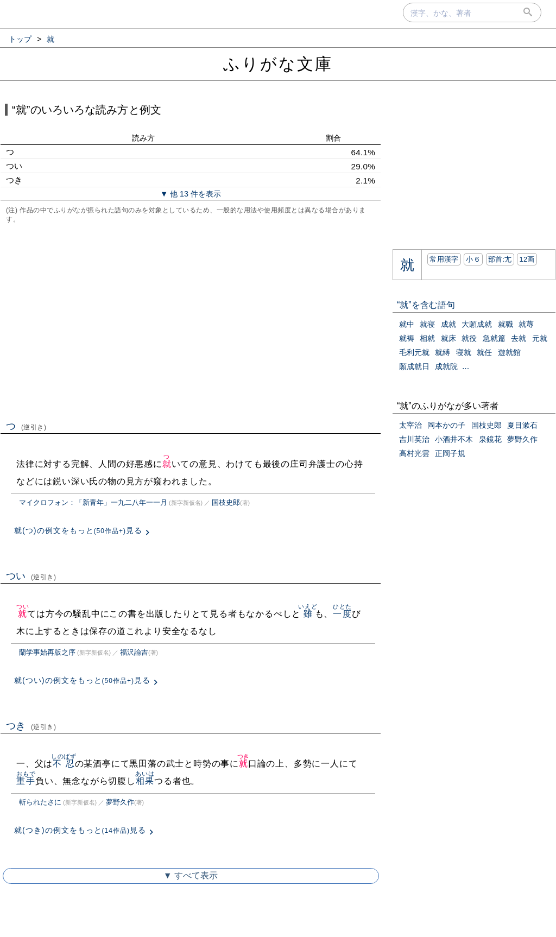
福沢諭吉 (134, 652)
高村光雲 (414, 453)
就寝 (427, 324)
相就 (427, 338)
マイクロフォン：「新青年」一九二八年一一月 (93, 502)
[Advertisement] (191, 321)
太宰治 (410, 425)
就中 (406, 324)
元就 (539, 338)
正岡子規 (450, 453)
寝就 (463, 352)
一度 (342, 613)
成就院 (446, 366)
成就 (448, 324)
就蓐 (526, 324)
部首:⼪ (500, 259)
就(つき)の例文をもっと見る (80, 830)
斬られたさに (40, 802)
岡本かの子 (446, 425)
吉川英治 (414, 439)
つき (31, 725)
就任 (484, 352)
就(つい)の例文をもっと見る (82, 680)
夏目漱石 (522, 425)
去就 (518, 338)
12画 (526, 259)
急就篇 (494, 338)
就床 (448, 338)
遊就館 (509, 352)
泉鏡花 (490, 439)
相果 (144, 781)
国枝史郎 (226, 502)
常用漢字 (443, 259)
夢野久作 (120, 802)
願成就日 (414, 366)
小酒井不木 (454, 439)
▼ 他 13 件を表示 (190, 193)
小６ (473, 259)
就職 (505, 324)
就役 (469, 338)
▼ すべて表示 (190, 875)
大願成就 (477, 324)
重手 (25, 781)
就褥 (406, 338)
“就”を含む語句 (426, 304)
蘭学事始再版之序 (47, 652)
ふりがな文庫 (278, 64)
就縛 (442, 352)
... (465, 366)
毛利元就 (414, 352)
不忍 (64, 763)
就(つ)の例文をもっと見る (78, 530)
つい (31, 576)
